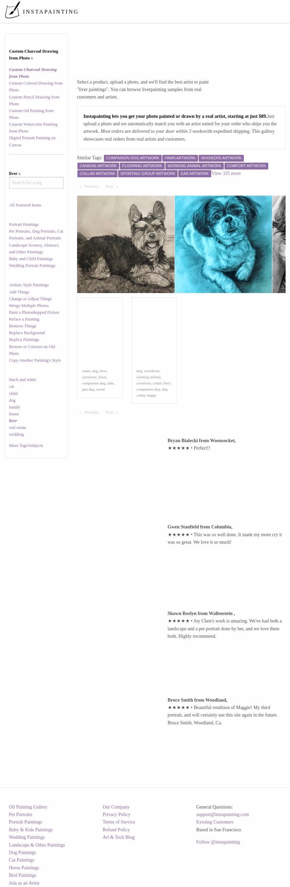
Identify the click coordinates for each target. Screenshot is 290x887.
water (86, 371)
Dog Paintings (22, 852)
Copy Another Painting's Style (35, 360)
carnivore (89, 377)
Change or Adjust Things (30, 298)
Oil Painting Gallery (28, 807)
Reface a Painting (24, 319)
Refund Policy (116, 829)
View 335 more (226, 173)
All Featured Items (25, 205)
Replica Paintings (24, 339)
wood (100, 389)
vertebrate (152, 371)
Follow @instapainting (218, 842)
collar (157, 383)
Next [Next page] (113, 186)
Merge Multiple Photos (29, 305)
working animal (149, 377)
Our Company (116, 807)
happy (151, 395)
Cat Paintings (21, 860)
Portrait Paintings (24, 224)
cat (11, 386)
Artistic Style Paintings (29, 285)
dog (12, 400)
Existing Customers (215, 822)
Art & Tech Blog (118, 837)
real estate (17, 427)
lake (111, 383)
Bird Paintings (22, 875)
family (14, 407)
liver (103, 371)
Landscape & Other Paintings (37, 845)
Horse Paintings (24, 867)
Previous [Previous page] (93, 186)
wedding (16, 434)
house (14, 414)
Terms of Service (119, 822)
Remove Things (22, 326)
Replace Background (27, 332)
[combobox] (36, 182)
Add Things (19, 292)
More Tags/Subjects (26, 445)
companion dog (94, 383)
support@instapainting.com (222, 814)
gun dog (88, 389)
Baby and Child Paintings (31, 258)
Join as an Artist (24, 883)
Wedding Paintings (27, 837)
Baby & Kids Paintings (31, 829)
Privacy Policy (116, 814)
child (13, 393)
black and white (22, 379)
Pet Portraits (20, 814)
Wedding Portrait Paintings (32, 265)
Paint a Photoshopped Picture (34, 312)
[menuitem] (160, 11)
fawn (102, 377)
